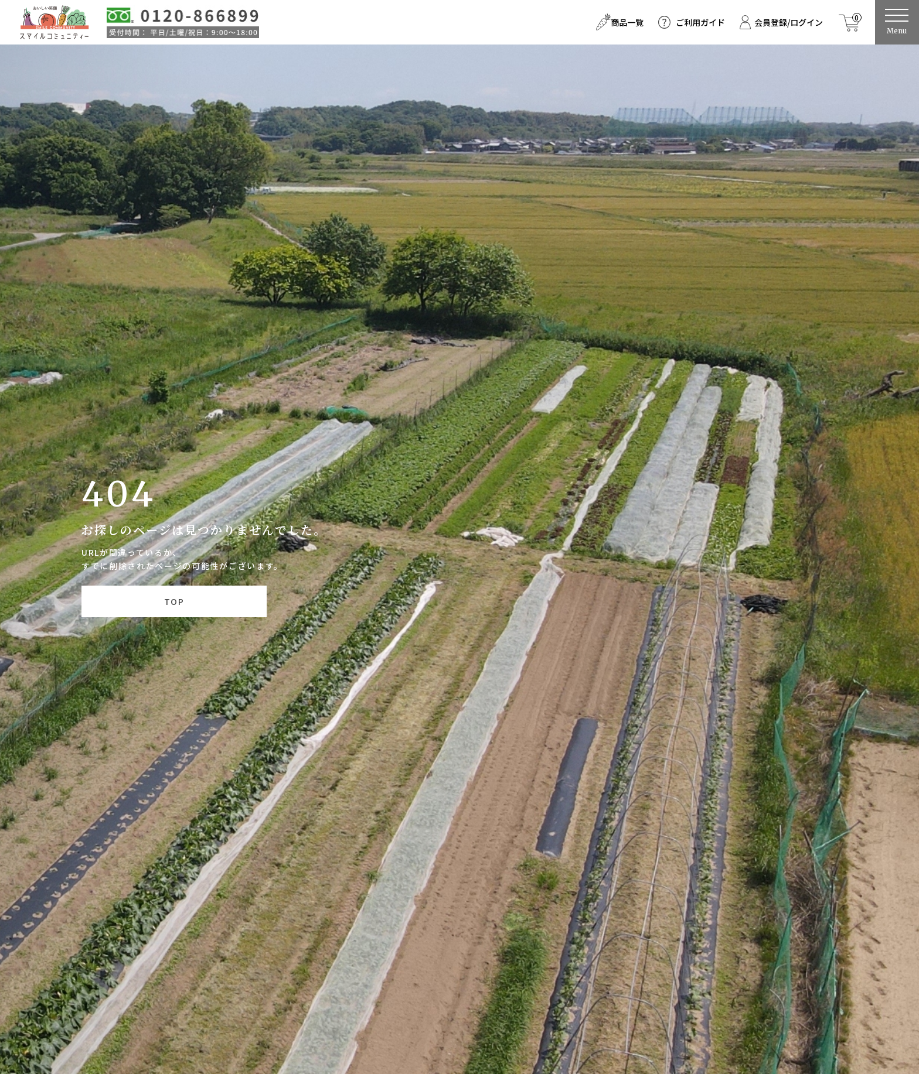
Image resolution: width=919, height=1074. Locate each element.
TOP (174, 601)
